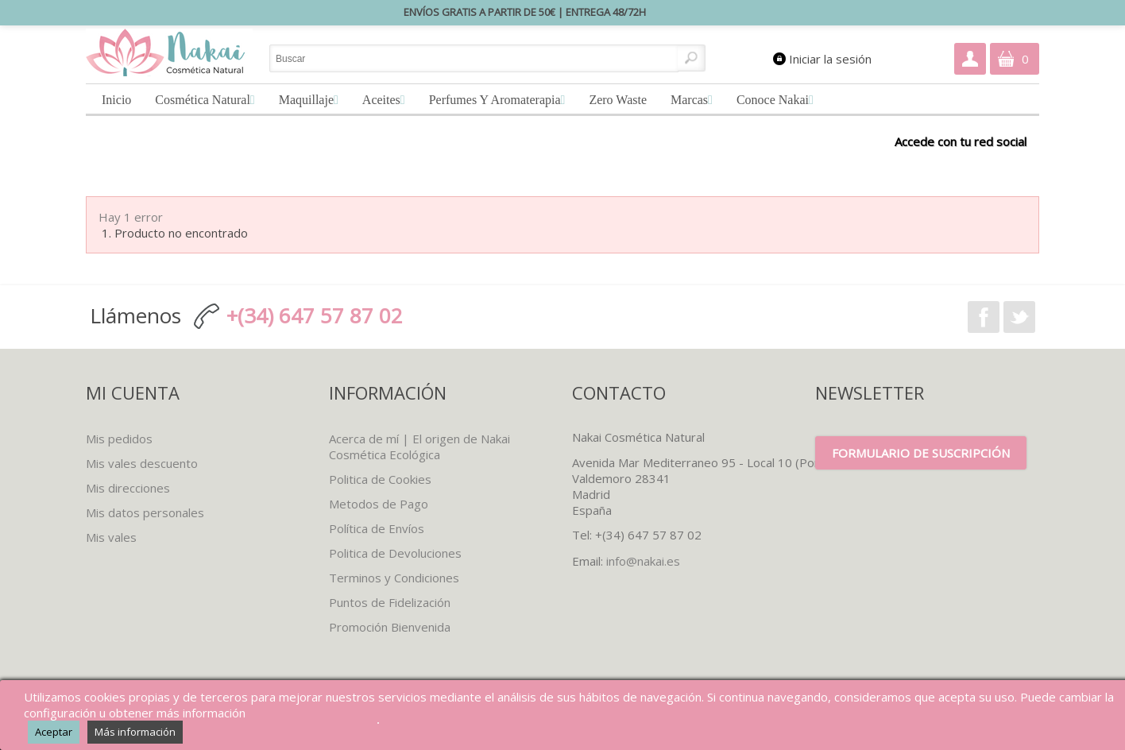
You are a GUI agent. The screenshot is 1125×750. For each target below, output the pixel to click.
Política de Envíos (376, 528)
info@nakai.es (643, 561)
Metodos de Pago (378, 504)
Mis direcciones (128, 488)
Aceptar (53, 732)
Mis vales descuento (142, 463)
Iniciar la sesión (830, 59)
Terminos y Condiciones (394, 578)
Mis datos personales (145, 512)
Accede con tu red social (960, 141)
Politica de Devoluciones (395, 553)
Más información (135, 732)
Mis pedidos (119, 439)
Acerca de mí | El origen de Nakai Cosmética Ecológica (419, 446)
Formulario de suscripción (921, 453)
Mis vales (111, 537)
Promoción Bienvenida (389, 627)
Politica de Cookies (380, 479)
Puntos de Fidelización (389, 602)
